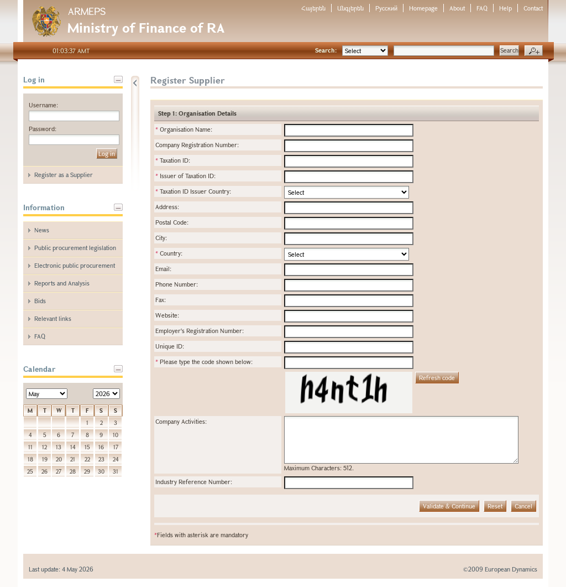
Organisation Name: (183, 129)
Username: (43, 105)
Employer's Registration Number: (199, 330)
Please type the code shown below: (204, 361)
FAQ (482, 8)
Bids (40, 301)
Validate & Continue (449, 506)
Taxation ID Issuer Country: (193, 191)
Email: (163, 268)
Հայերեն (313, 8)
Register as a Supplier (63, 174)
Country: (168, 253)
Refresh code (437, 377)
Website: (167, 315)
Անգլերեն (350, 8)
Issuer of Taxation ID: (185, 176)
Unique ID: (169, 346)
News (41, 230)
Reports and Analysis (62, 283)
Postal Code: (171, 222)
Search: (326, 50)
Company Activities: (181, 421)
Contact (533, 8)
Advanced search (534, 50)
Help (505, 8)
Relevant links (52, 318)
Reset (495, 506)
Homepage (423, 8)
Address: (167, 206)
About (457, 8)
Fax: (160, 299)
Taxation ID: (172, 160)
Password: (42, 128)
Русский (386, 8)
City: (161, 237)
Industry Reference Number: (193, 481)
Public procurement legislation (75, 247)
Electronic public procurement (74, 265)
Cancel (523, 506)
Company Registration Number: (197, 145)
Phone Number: (176, 284)
